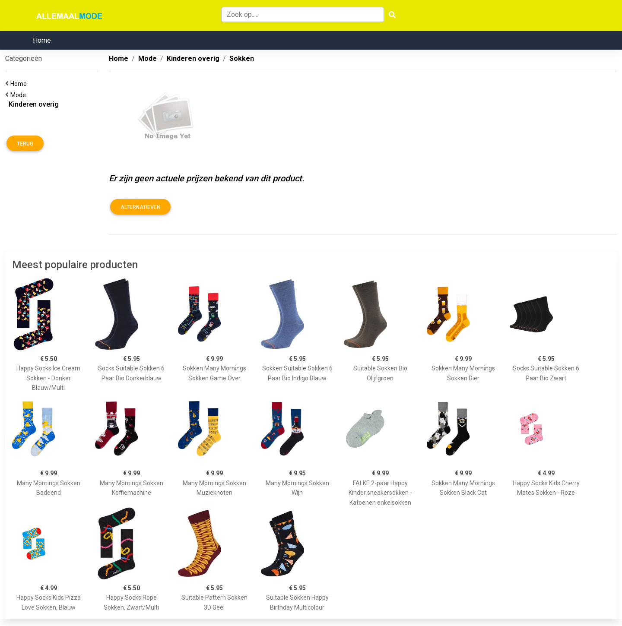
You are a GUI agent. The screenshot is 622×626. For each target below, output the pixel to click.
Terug (25, 144)
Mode (19, 95)
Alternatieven (140, 207)
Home (42, 40)
